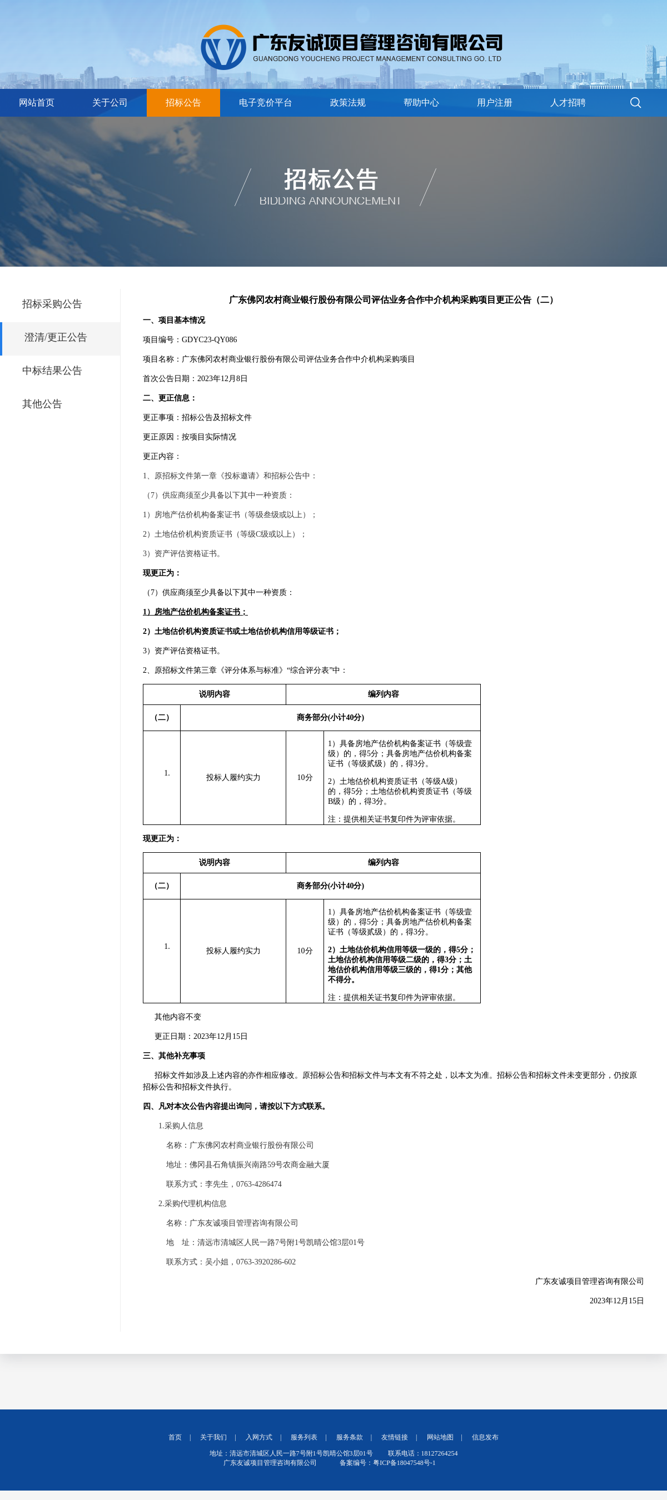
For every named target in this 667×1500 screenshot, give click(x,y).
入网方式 (259, 1437)
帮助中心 (421, 102)
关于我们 (213, 1437)
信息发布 (485, 1437)
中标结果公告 (52, 370)
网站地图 (440, 1437)
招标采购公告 (52, 303)
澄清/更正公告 (55, 337)
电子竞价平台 (265, 102)
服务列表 (304, 1437)
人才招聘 (568, 102)
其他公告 (42, 403)
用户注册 (494, 102)
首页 (175, 1437)
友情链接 (394, 1437)
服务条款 (349, 1437)
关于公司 (110, 102)
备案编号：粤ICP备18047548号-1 (388, 1463)
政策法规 (348, 102)
